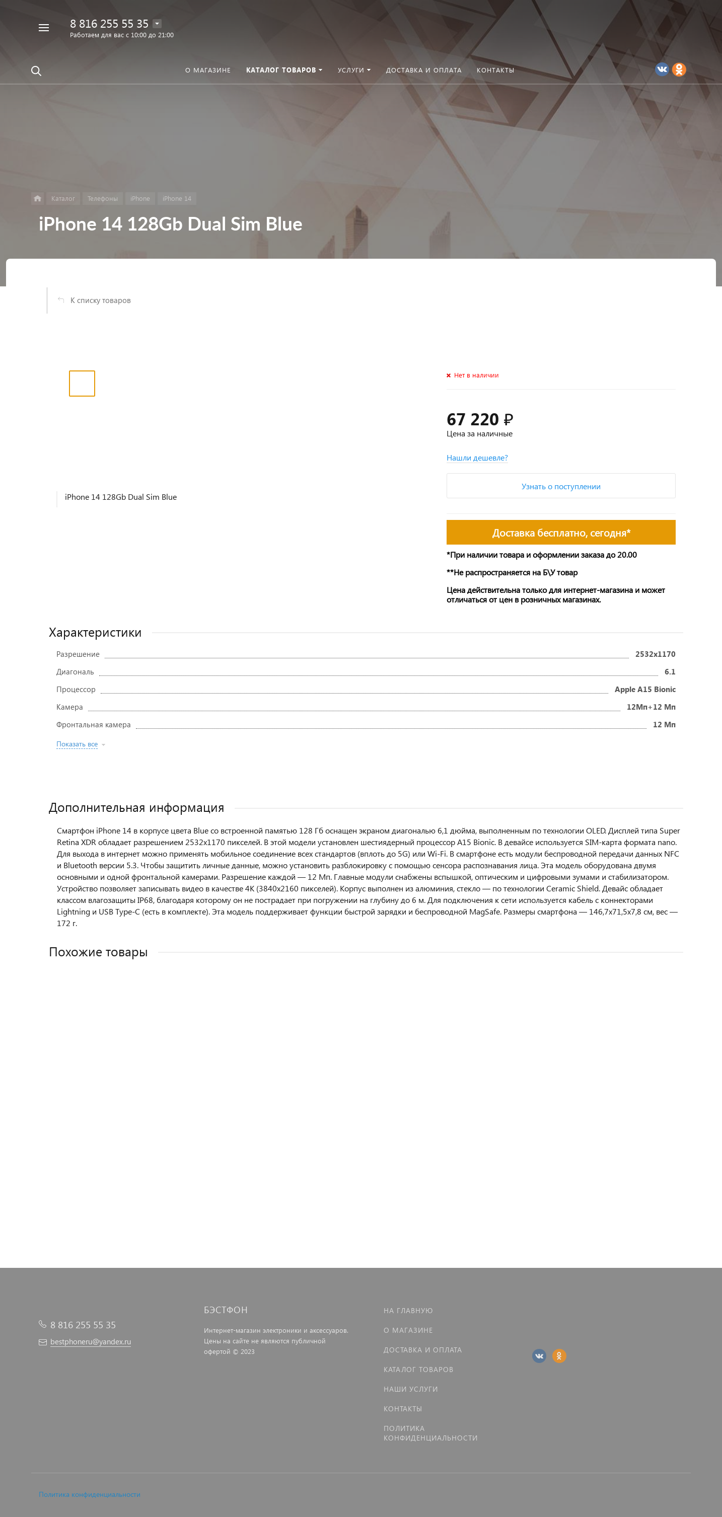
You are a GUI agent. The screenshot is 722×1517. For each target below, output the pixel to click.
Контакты (403, 1408)
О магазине (408, 1330)
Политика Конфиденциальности (431, 1433)
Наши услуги (411, 1389)
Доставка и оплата (423, 1349)
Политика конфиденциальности (89, 1494)
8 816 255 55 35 (109, 23)
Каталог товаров (419, 1369)
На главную (408, 1310)
